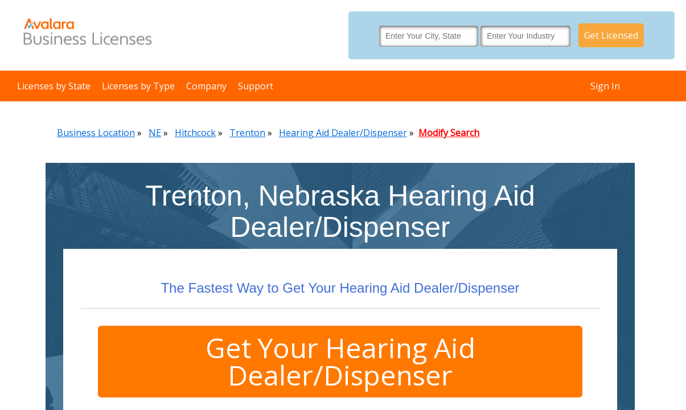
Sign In (605, 86)
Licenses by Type (138, 86)
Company (206, 86)
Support (255, 86)
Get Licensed (611, 35)
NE (155, 132)
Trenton (247, 132)
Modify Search (448, 132)
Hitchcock (195, 132)
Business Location (96, 132)
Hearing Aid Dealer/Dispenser (343, 132)
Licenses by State (54, 86)
